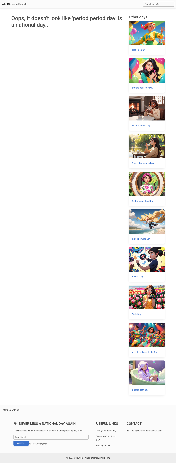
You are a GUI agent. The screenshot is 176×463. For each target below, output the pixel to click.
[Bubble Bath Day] (147, 377)
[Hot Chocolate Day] (147, 113)
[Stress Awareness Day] (147, 151)
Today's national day (106, 430)
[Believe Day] (147, 264)
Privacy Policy (103, 445)
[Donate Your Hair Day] (147, 75)
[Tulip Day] (147, 302)
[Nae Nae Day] (147, 38)
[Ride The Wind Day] (147, 226)
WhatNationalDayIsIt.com (97, 458)
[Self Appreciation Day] (147, 189)
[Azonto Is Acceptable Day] (147, 340)
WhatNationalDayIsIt (14, 4)
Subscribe (21, 443)
